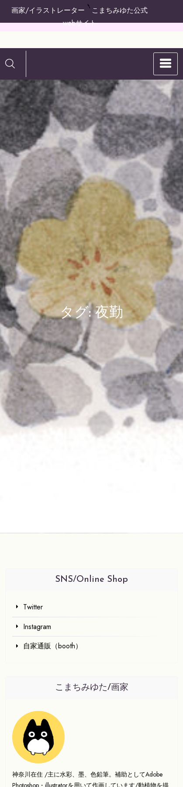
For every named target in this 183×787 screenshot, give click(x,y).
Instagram (37, 627)
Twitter (33, 607)
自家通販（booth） (52, 646)
